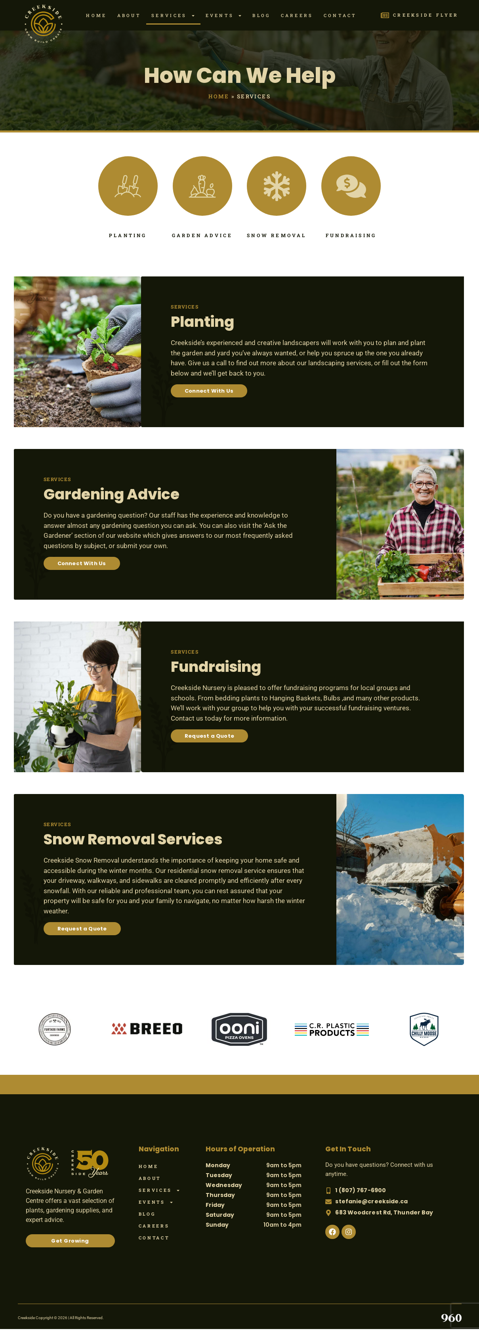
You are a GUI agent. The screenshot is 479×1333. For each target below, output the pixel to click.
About (129, 15)
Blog (261, 15)
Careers (297, 15)
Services (173, 16)
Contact (340, 15)
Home (96, 15)
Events (224, 16)
